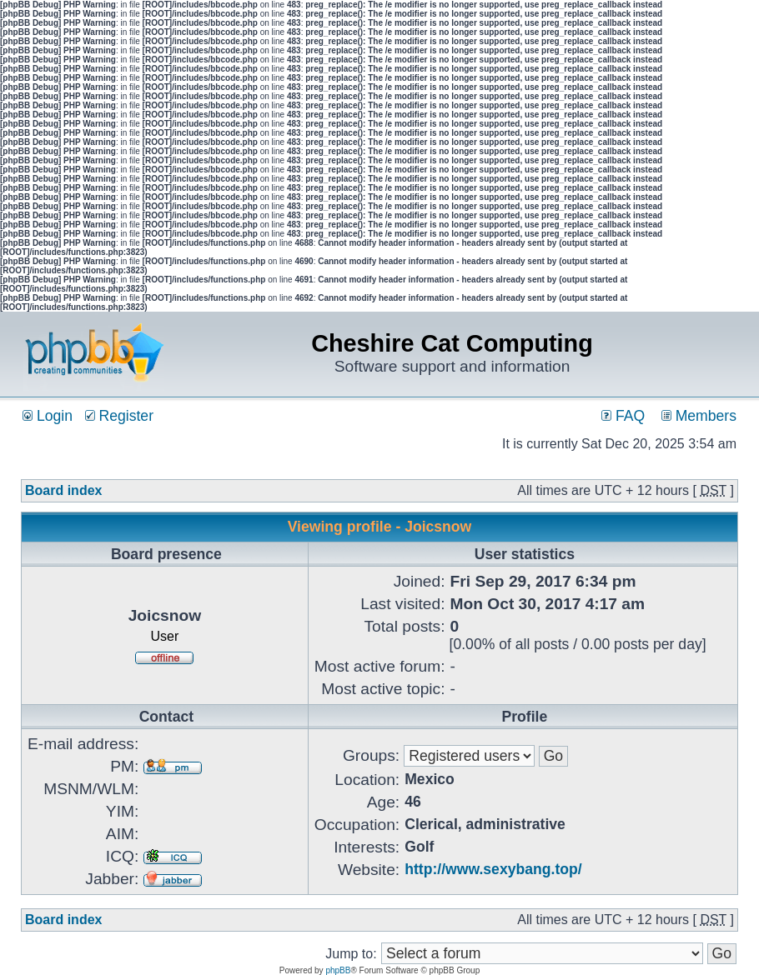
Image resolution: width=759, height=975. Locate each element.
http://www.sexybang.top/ (493, 869)
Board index (63, 490)
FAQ (623, 416)
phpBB (337, 970)
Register (119, 416)
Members (698, 416)
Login (48, 416)
